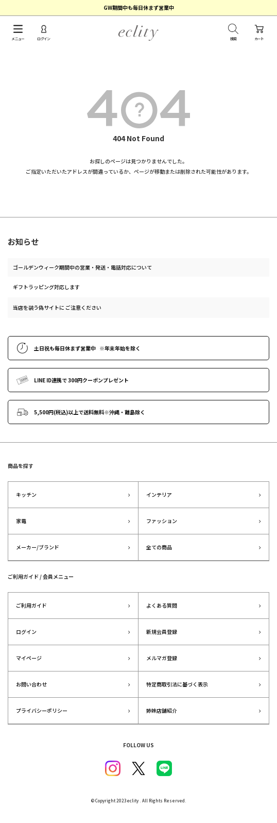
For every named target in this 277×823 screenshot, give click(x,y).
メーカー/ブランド (37, 547)
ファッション (161, 521)
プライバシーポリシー (41, 710)
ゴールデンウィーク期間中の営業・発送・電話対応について (82, 267)
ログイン (26, 631)
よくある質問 (161, 605)
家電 (21, 521)
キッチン (26, 494)
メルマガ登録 (161, 658)
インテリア (159, 494)
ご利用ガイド (31, 605)
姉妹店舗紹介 (161, 710)
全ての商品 (159, 547)
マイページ (29, 658)
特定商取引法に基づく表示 (177, 684)
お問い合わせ (31, 684)
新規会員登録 (161, 631)
